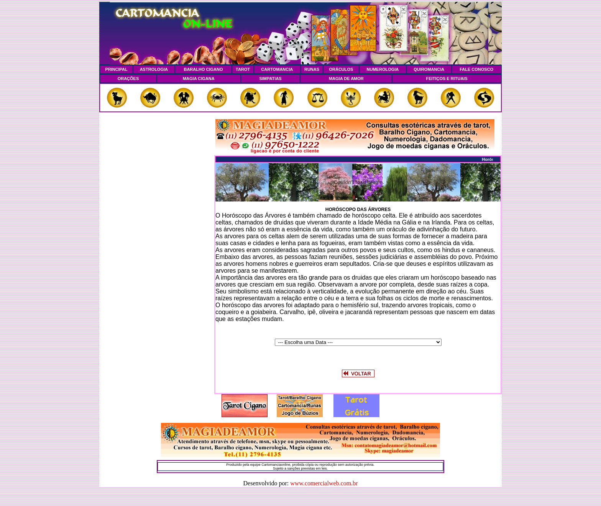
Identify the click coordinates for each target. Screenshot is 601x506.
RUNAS (311, 69)
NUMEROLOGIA (383, 69)
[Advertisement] (156, 234)
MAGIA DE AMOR (346, 78)
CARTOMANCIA (277, 69)
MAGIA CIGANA (199, 78)
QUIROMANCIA (429, 69)
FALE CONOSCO (476, 69)
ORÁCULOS (341, 69)
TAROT (243, 69)
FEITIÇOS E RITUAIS (447, 78)
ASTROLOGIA (154, 69)
